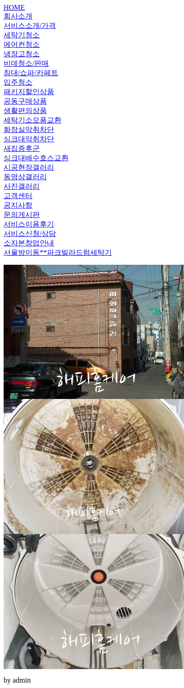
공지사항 (18, 205)
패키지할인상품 (29, 91)
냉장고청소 (22, 54)
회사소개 (18, 16)
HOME (14, 7)
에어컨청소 (22, 44)
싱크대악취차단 (29, 139)
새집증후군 (22, 148)
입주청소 (18, 82)
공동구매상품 (25, 101)
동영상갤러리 (25, 177)
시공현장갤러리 (29, 167)
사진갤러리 (22, 186)
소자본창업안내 (29, 243)
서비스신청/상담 (30, 233)
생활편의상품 (25, 110)
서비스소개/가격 (30, 25)
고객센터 (18, 195)
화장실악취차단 (29, 129)
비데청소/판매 (26, 63)
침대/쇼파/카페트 (31, 73)
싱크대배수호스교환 (36, 158)
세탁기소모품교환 (32, 120)
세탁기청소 (22, 35)
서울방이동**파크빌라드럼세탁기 (58, 252)
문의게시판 (22, 214)
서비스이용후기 (29, 224)
